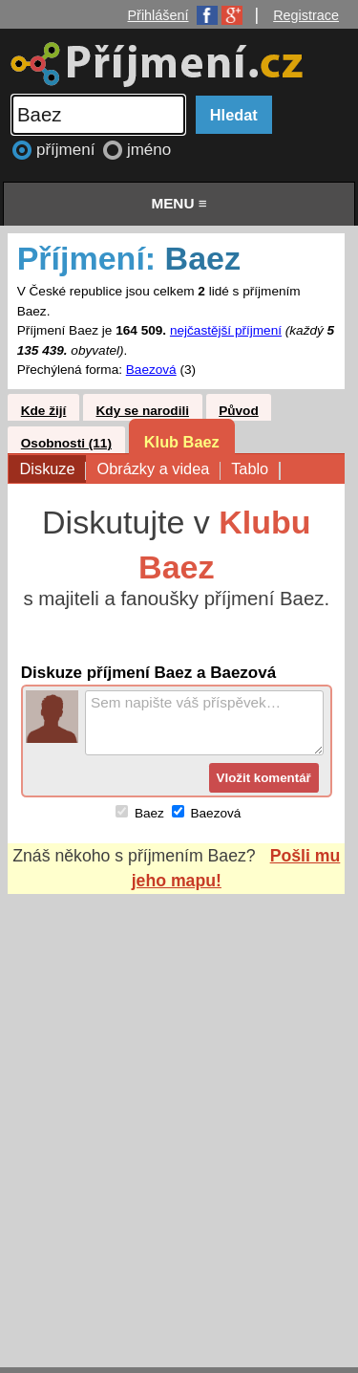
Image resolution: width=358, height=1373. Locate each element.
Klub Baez (182, 441)
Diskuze (53, 470)
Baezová (151, 369)
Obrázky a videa (158, 470)
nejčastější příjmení (226, 330)
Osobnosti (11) (66, 443)
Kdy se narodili (142, 410)
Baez (149, 813)
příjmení (67, 150)
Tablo (255, 470)
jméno (149, 150)
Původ (239, 410)
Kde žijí (44, 410)
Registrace (306, 15)
